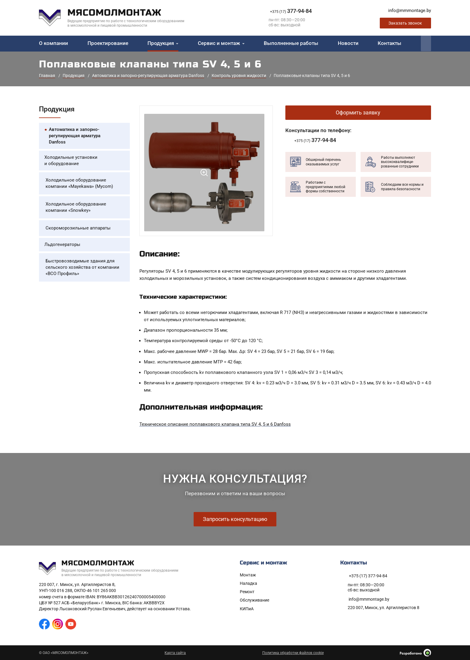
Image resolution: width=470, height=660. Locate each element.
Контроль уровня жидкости (239, 75)
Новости (348, 43)
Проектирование (108, 43)
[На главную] (116, 18)
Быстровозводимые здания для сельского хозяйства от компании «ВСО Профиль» (82, 267)
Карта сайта (175, 653)
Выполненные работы (291, 43)
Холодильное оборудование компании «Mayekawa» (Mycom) (79, 183)
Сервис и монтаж (219, 43)
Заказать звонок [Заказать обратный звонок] (405, 23)
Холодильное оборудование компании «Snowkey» (76, 207)
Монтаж (248, 575)
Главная (47, 75)
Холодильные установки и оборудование (70, 160)
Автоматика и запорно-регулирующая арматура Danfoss (148, 75)
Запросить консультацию (235, 519)
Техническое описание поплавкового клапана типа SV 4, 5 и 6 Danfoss (215, 424)
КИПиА (247, 608)
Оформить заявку (358, 112)
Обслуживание (254, 600)
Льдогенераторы (62, 244)
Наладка (248, 583)
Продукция (160, 43)
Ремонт (247, 591)
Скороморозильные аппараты (78, 228)
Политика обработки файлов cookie (293, 653)
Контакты (389, 43)
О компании (53, 43)
